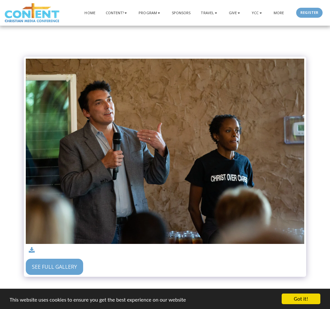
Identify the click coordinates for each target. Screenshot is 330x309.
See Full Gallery (54, 266)
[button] (117, 12)
